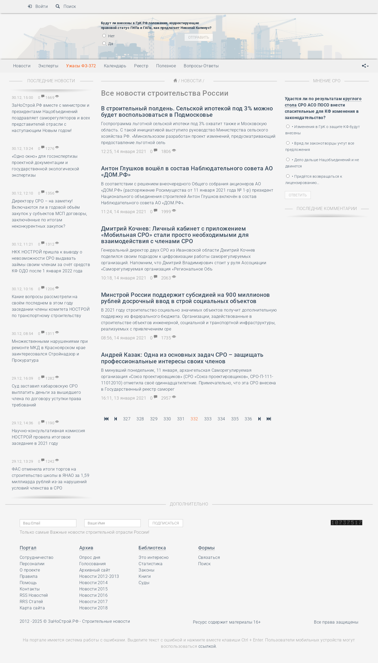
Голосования (92, 563)
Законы (146, 570)
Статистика (150, 563)
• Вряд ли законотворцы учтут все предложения (319, 146)
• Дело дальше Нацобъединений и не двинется (322, 163)
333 (208, 418)
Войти (38, 6)
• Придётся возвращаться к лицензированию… (313, 179)
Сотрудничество (37, 557)
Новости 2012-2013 (99, 576)
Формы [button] (206, 547)
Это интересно (154, 557)
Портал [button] (28, 547)
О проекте (30, 570)
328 (140, 418)
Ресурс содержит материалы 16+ (227, 622)
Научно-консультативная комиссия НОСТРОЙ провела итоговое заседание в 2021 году (48, 437)
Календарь (115, 65)
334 (221, 418)
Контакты (30, 588)
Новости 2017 (93, 601)
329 (154, 418)
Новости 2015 (93, 588)
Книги (145, 576)
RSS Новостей (34, 595)
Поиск (66, 6)
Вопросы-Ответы (201, 65)
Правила (29, 576)
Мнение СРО (327, 80)
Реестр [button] (141, 65)
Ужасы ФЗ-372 (81, 65)
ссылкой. (207, 646)
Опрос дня (90, 557)
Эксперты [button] (48, 65)
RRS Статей (31, 601)
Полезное (166, 65)
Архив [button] (86, 547)
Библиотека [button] (152, 547)
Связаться (209, 557)
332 (194, 418)
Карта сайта (32, 607)
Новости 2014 (93, 582)
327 (126, 418)
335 (235, 418)
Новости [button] (21, 65)
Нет (108, 36)
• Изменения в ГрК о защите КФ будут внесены (322, 130)
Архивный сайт (95, 570)
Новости (191, 80)
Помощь (28, 582)
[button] (365, 66)
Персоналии (32, 563)
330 (167, 418)
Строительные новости (106, 621)
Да (107, 44)
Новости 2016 (93, 595)
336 (248, 418)
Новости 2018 (93, 607)
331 (181, 418)
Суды (144, 582)
